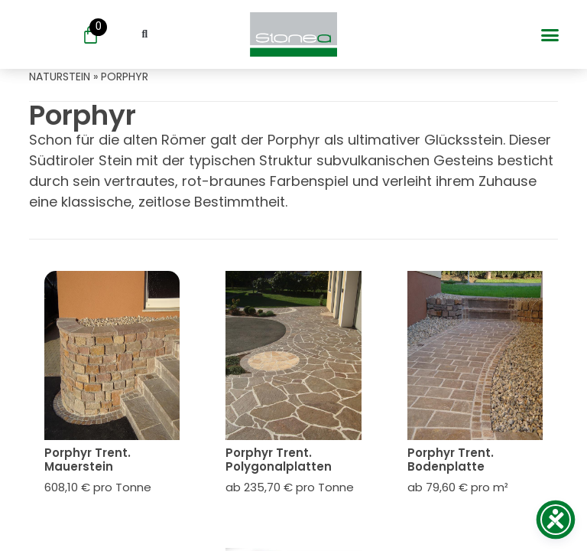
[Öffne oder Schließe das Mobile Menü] (293, 34)
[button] (549, 34)
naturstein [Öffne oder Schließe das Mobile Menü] (59, 76)
